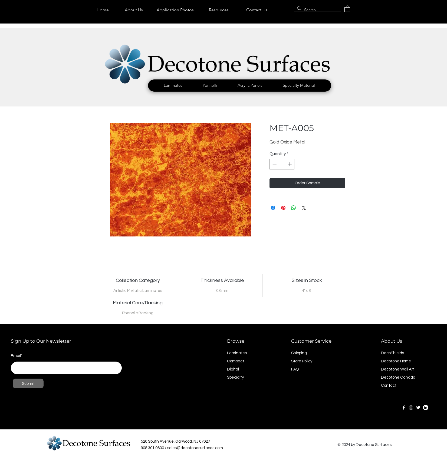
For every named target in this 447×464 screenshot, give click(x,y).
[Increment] (290, 164)
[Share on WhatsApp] (293, 208)
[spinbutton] (282, 164)
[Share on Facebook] (273, 208)
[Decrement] (274, 164)
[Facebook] (403, 407)
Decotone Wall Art (398, 369)
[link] (347, 8)
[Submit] (28, 383)
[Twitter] (418, 407)
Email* (16, 356)
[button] (172, 85)
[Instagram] (411, 407)
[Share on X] (304, 208)
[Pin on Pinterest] (283, 208)
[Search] (317, 10)
